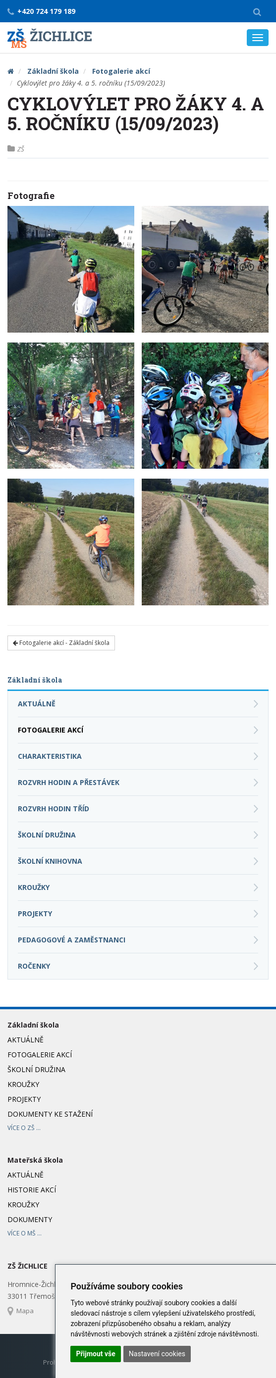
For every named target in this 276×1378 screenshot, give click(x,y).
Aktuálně (36, 703)
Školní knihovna (50, 861)
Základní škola (53, 71)
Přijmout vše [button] (95, 1354)
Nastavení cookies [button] (157, 1354)
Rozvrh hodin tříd (53, 808)
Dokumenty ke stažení (50, 1114)
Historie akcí (31, 1189)
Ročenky (34, 966)
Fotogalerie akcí (121, 71)
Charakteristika (50, 756)
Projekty (35, 913)
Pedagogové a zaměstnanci (71, 939)
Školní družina (47, 834)
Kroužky (34, 887)
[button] (257, 11)
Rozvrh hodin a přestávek (68, 782)
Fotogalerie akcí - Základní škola (61, 643)
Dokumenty (29, 1219)
